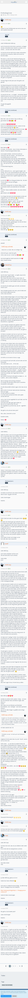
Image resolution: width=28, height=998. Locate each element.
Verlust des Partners (7, 985)
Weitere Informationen (6, 996)
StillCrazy (4, 15)
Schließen (14, 996)
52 (19, 966)
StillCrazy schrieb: (7, 247)
